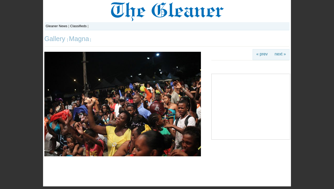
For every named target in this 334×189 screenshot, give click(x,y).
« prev (262, 54)
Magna (79, 38)
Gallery (55, 38)
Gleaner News (56, 26)
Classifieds (78, 26)
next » (280, 54)
